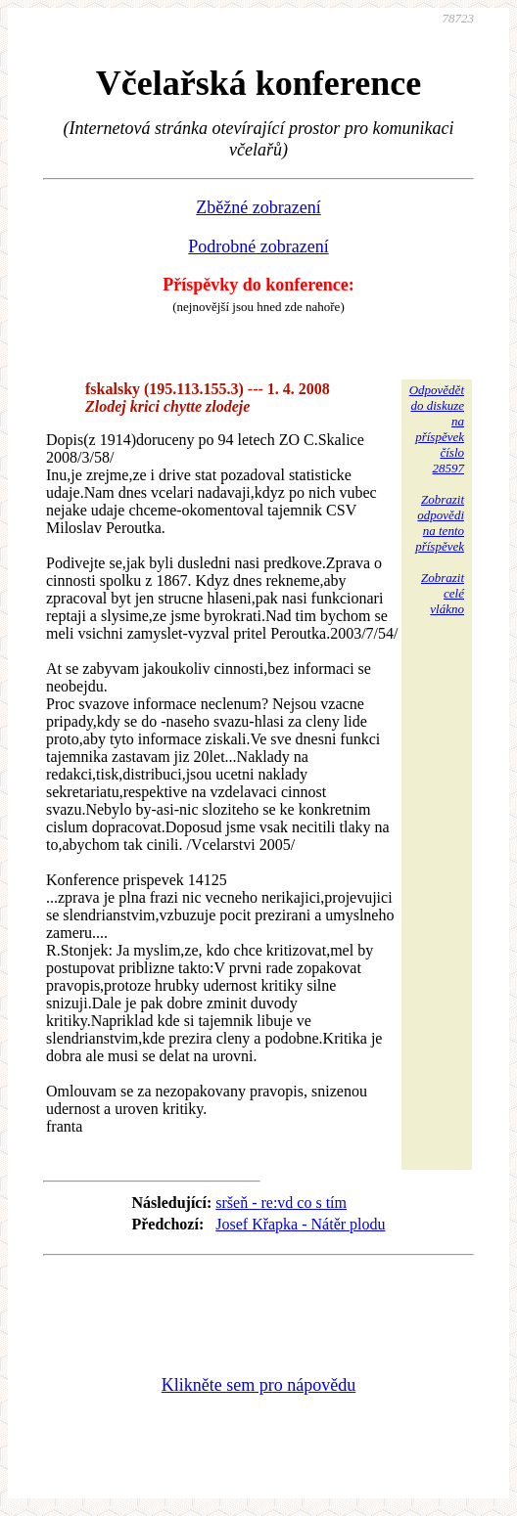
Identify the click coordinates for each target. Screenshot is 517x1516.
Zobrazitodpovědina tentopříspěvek (439, 523)
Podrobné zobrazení (258, 246)
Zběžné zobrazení (258, 207)
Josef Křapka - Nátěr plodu (300, 1224)
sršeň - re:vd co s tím (281, 1202)
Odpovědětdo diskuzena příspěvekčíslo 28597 (436, 428)
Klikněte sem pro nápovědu (258, 1385)
